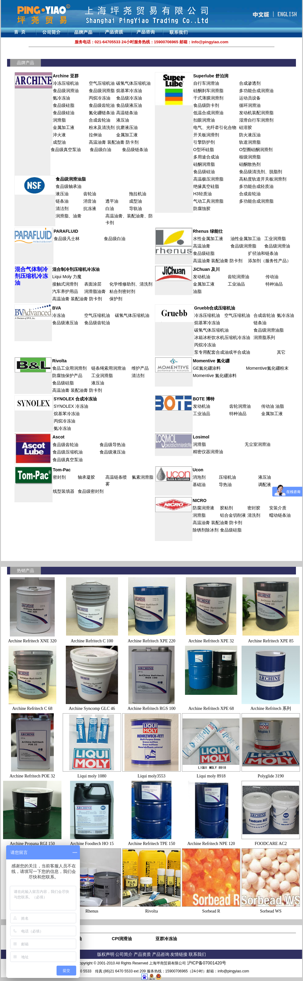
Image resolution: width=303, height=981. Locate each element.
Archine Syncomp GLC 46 (92, 708)
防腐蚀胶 (202, 208)
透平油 (111, 201)
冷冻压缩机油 (66, 83)
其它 (281, 352)
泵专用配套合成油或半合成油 (222, 352)
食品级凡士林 (67, 238)
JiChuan (201, 269)
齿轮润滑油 (238, 276)
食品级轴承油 (68, 186)
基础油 (199, 484)
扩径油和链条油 (263, 253)
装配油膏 (135, 215)
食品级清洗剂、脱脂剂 (260, 171)
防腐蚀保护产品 (67, 375)
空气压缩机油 (102, 83)
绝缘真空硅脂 (206, 186)
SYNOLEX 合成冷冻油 (75, 398)
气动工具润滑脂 (208, 201)
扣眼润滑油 (204, 120)
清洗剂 (253, 515)
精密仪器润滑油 (208, 451)
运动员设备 (250, 97)
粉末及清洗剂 (102, 127)
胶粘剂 (226, 507)
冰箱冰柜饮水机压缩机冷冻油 (222, 337)
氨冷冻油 (61, 97)
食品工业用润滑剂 (69, 368)
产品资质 (142, 954)
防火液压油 (250, 134)
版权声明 (105, 954)
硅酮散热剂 (250, 164)
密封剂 (59, 477)
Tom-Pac (62, 469)
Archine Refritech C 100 (92, 641)
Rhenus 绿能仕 (208, 231)
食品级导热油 (112, 444)
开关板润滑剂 (206, 134)
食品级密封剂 (91, 491)
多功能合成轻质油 (256, 186)
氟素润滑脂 (142, 477)
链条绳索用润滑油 (108, 368)
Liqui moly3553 (152, 776)
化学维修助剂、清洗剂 (130, 284)
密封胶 (253, 507)
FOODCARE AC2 (271, 843)
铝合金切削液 (233, 515)
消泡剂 (199, 477)
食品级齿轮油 (102, 105)
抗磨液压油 (127, 127)
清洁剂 (62, 208)
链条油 (62, 201)
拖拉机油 (137, 193)
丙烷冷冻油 (99, 97)
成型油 (59, 142)
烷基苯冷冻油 (129, 90)
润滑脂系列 (264, 337)
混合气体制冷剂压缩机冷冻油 (31, 276)
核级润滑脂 (250, 156)
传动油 (272, 276)
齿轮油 (89, 193)
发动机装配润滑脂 (256, 112)
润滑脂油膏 (95, 291)
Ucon (198, 469)
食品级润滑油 (66, 90)
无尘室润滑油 (257, 444)
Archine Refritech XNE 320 (32, 641)
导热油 (225, 484)
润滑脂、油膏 (68, 215)
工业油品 (236, 284)
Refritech (210, 843)
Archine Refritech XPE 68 (211, 708)
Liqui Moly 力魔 (66, 276)
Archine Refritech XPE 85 (270, 641)
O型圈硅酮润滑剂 (256, 149)
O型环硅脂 (203, 149)
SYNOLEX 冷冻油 (71, 406)
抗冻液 (89, 208)
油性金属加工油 (245, 238)
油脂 (197, 291)
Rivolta (59, 360)
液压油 (122, 120)
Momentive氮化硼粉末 (267, 368)
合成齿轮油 (99, 120)
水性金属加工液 (208, 238)
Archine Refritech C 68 (32, 708)
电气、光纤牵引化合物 (214, 127)
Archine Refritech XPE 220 (151, 641)
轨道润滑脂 (250, 142)
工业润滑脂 (275, 238)
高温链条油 (127, 112)
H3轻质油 (202, 193)
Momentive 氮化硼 (211, 360)
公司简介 (124, 954)
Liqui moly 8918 (211, 776)
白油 (109, 208)
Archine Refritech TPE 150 (151, 843)
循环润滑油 (250, 105)
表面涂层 (92, 284)
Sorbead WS (270, 911)
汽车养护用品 (65, 291)
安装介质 (277, 507)
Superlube (210, 75)
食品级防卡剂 (206, 105)
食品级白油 (100, 149)
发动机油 (201, 276)
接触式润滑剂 (65, 284)
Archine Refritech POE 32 (32, 776)
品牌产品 (25, 62)
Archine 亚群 (66, 75)
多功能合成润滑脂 (256, 201)
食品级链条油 (135, 149)
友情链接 (179, 954)
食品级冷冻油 (129, 97)
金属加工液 (63, 127)
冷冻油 (58, 315)
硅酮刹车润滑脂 (208, 90)
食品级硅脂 (63, 105)
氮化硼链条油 (102, 112)
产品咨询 (160, 954)
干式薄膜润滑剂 (208, 97)
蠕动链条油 (280, 515)
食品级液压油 (129, 105)
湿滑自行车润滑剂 (256, 120)
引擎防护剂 (204, 142)
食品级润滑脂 (102, 90)
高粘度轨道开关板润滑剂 (262, 179)
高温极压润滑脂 (208, 179)
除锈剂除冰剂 (205, 529)
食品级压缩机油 (68, 452)
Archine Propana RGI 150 (32, 843)
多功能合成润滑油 (256, 90)
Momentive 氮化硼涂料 (215, 375)
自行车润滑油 (206, 83)
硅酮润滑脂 (204, 164)
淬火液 (59, 134)
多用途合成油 (206, 156)
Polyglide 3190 (271, 776)
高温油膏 (114, 215)
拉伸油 (95, 134)
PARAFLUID (66, 231)
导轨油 (135, 208)
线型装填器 (63, 491)
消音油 (89, 201)
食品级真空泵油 (66, 149)
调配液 (264, 484)
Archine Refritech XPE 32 (211, 641)
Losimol (201, 436)
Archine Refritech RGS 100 (151, 708)
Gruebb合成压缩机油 (214, 308)
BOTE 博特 (204, 398)
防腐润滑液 (203, 507)
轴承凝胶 (86, 477)
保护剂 (115, 298)
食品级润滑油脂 (71, 179)
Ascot (59, 436)
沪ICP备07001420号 (206, 962)
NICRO (200, 500)
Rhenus (91, 911)
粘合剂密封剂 (122, 291)
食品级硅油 (63, 112)
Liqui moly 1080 (91, 776)
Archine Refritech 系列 (270, 708)
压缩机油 (227, 477)
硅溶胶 (245, 127)
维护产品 (140, 368)
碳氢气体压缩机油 (133, 83)
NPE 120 (227, 843)
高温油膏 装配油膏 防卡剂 (114, 142)
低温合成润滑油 (208, 112)
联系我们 (197, 954)
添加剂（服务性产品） (269, 260)
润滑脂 (59, 120)
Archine (194, 843)
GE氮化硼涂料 (207, 368)
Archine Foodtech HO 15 (92, 843)
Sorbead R (211, 911)
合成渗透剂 (250, 83)
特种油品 (274, 284)
